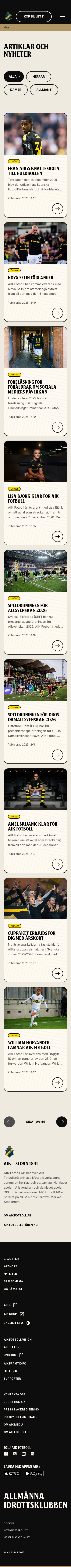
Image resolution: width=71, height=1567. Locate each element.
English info (17, 1323)
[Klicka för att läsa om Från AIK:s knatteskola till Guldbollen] (57, 208)
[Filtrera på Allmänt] (44, 89)
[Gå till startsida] (8, 16)
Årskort (10, 1266)
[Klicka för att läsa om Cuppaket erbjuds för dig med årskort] (57, 973)
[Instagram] (32, 1454)
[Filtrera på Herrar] (38, 76)
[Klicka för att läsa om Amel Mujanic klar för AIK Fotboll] (57, 864)
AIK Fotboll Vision (18, 1339)
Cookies (9, 1523)
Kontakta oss (15, 1394)
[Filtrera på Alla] (14, 76)
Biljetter (11, 1258)
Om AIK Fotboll (15, 1432)
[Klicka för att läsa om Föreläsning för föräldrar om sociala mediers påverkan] (57, 427)
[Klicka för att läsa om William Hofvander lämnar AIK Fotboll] (57, 1082)
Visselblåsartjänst (17, 1537)
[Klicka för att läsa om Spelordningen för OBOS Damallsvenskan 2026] (57, 755)
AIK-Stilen (12, 1347)
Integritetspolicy (16, 1530)
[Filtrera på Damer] (16, 89)
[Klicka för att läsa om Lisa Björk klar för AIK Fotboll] (57, 536)
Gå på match (13, 1288)
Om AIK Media (13, 1424)
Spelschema (13, 1281)
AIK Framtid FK (15, 1363)
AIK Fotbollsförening (21, 1224)
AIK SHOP (14, 1314)
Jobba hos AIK (14, 1402)
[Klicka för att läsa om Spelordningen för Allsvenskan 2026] (57, 645)
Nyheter (10, 1273)
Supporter (12, 1378)
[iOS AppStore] (12, 1473)
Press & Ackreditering (21, 1409)
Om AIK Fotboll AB (17, 1215)
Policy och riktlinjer (20, 1417)
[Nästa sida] (61, 1121)
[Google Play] (34, 1473)
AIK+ (10, 1305)
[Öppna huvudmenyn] (62, 17)
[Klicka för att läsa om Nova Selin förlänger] (57, 313)
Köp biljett (34, 16)
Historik (10, 1371)
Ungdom (13, 1355)
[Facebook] (6, 1454)
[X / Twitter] (15, 1454)
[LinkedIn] (24, 1454)
